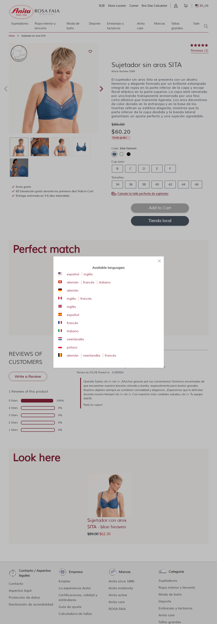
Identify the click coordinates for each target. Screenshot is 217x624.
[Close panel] (159, 261)
